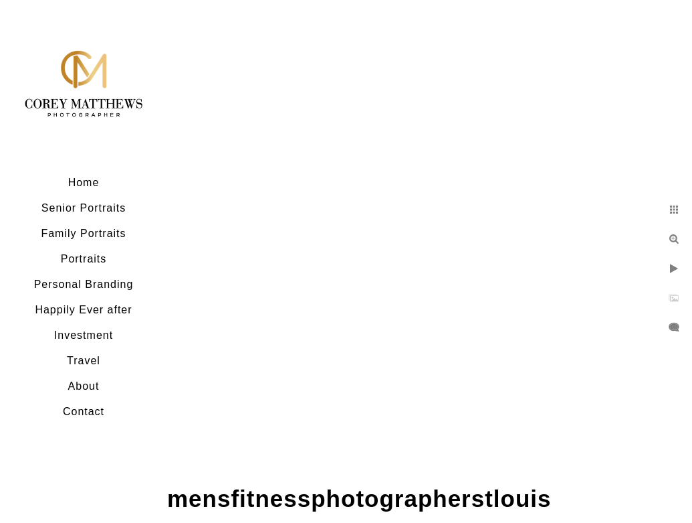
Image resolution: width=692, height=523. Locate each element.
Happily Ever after (83, 309)
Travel (83, 360)
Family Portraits (83, 233)
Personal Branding (84, 284)
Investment (83, 335)
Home (84, 182)
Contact (83, 411)
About (84, 386)
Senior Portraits (83, 208)
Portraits (84, 259)
